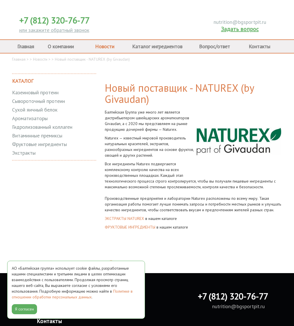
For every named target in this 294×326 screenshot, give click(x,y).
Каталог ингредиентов (157, 46)
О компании (61, 46)
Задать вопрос (240, 29)
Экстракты (24, 152)
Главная (25, 46)
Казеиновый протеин (35, 92)
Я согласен (24, 309)
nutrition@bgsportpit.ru (240, 22)
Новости (104, 46)
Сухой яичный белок (34, 109)
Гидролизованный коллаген (42, 127)
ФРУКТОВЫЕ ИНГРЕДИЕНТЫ (130, 227)
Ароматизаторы (30, 118)
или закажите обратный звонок (54, 30)
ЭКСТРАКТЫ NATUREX (124, 218)
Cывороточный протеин (38, 101)
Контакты (259, 46)
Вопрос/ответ (214, 46)
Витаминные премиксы (37, 135)
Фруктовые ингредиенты (39, 144)
